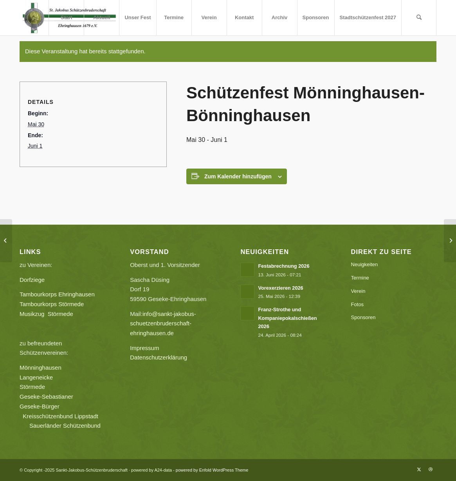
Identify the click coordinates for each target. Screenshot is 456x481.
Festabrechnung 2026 (283, 266)
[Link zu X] (419, 469)
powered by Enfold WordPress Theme (212, 470)
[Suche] (418, 17)
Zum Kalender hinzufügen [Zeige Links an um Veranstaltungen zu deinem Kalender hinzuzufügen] (238, 176)
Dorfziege (32, 279)
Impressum (144, 348)
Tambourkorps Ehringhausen (57, 294)
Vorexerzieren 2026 (280, 288)
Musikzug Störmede (49, 313)
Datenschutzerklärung (158, 357)
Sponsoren (363, 317)
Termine (360, 278)
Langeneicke (36, 377)
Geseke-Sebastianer (46, 396)
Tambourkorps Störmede (52, 304)
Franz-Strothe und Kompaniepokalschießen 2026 (287, 318)
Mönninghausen (40, 367)
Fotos (357, 304)
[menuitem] (66, 17)
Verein (358, 291)
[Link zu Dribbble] (430, 469)
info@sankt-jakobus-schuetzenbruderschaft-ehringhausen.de (163, 323)
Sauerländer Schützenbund (65, 425)
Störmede (32, 386)
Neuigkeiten (364, 264)
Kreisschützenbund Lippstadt (60, 416)
